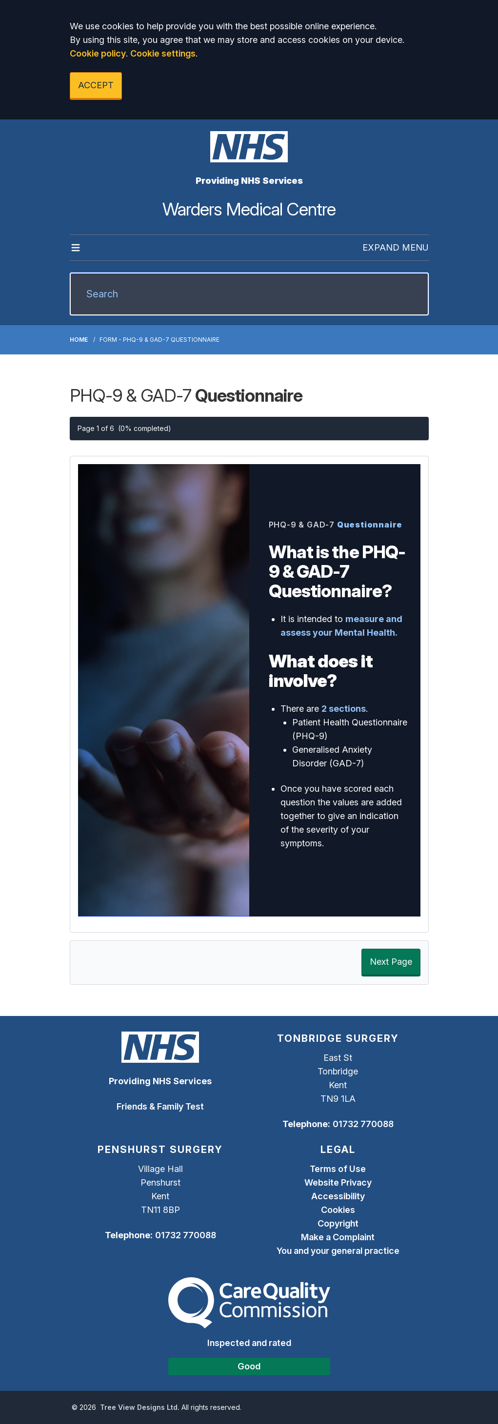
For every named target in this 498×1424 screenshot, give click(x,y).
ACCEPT (96, 85)
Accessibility (338, 1196)
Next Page (391, 961)
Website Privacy (338, 1182)
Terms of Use (338, 1169)
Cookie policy (98, 53)
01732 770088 (363, 1124)
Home (79, 339)
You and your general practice (338, 1251)
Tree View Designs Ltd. (139, 1407)
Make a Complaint (338, 1237)
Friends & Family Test (160, 1106)
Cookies (338, 1210)
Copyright (338, 1223)
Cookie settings (163, 53)
